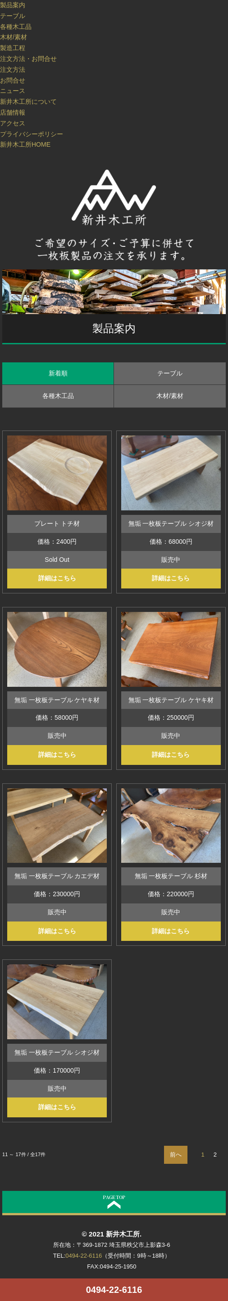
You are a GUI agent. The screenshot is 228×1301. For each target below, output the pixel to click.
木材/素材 (13, 37)
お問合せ (12, 80)
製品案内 (12, 5)
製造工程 (12, 47)
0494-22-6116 (114, 1290)
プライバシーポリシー (31, 134)
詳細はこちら (57, 578)
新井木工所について (28, 101)
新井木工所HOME (25, 144)
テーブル (12, 15)
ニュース (12, 90)
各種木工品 (16, 26)
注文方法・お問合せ (28, 58)
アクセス (12, 123)
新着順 (58, 373)
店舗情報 (12, 112)
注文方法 (12, 69)
